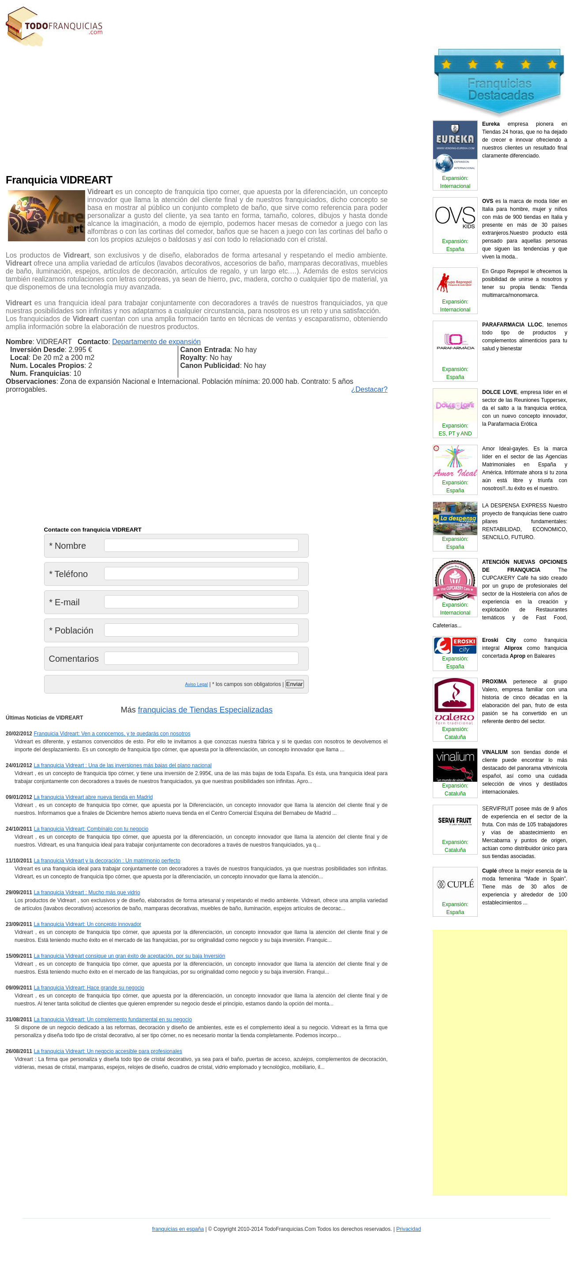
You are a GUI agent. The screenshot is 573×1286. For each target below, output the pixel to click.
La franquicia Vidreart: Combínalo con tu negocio (91, 829)
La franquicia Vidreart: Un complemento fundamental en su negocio (113, 1019)
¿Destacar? (369, 389)
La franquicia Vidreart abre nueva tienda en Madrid (93, 797)
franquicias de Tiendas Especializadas (205, 709)
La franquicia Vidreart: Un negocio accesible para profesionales (108, 1051)
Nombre (67, 546)
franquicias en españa (178, 1229)
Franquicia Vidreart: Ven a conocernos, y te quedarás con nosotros (112, 734)
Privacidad (408, 1229)
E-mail (64, 602)
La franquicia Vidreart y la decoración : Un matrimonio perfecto (107, 861)
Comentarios (74, 659)
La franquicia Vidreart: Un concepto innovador (87, 924)
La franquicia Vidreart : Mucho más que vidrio (87, 892)
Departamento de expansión (156, 341)
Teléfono (68, 574)
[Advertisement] (156, 108)
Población (71, 630)
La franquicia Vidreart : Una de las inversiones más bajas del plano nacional (122, 765)
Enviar (294, 684)
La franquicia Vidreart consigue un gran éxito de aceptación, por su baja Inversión (129, 956)
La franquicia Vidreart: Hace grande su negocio (89, 988)
